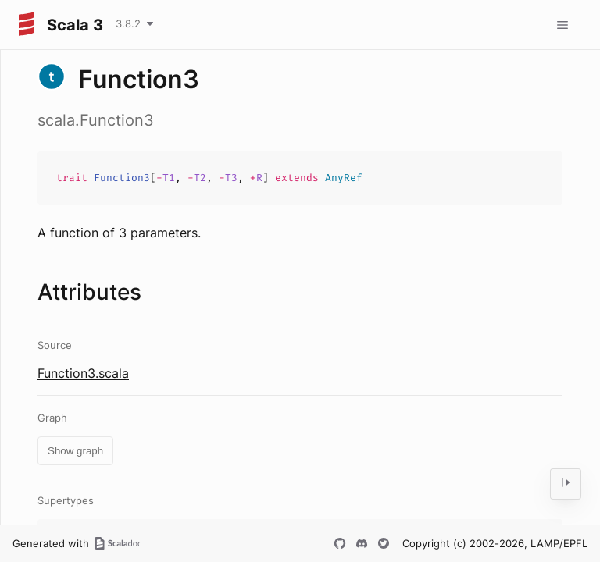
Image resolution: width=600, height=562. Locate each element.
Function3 (122, 177)
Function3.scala (83, 373)
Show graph (75, 451)
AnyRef (343, 177)
